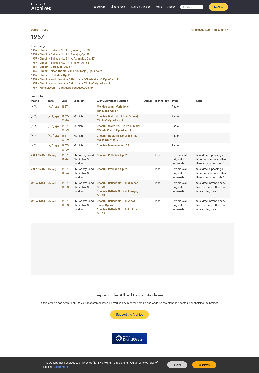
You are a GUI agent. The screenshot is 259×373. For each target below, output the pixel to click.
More (159, 7)
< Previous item (201, 29)
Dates (34, 29)
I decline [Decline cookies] (177, 365)
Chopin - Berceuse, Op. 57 (113, 145)
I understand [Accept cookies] (204, 365)
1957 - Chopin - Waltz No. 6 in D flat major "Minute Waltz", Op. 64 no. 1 (74, 79)
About (171, 7)
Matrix (35, 101)
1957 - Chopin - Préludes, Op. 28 (51, 75)
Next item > (221, 29)
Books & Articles (140, 7)
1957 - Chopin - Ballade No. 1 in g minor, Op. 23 (60, 50)
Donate (218, 7)
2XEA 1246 (38, 169)
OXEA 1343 (38, 183)
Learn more (61, 366)
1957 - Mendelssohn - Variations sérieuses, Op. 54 (62, 87)
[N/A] (53, 106)
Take (51, 101)
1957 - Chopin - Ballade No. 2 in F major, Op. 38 (60, 54)
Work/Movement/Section (112, 101)
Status (148, 101)
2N (52, 183)
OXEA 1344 (38, 201)
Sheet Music (118, 7)
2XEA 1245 (38, 155)
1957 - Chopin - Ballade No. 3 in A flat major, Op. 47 (63, 58)
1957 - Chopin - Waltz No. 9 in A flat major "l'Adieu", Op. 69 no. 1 (70, 83)
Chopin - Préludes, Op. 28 (112, 155)
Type (175, 101)
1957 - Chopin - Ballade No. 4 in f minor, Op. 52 (60, 62)
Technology (161, 101)
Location (79, 101)
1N (52, 155)
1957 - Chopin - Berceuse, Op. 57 (51, 67)
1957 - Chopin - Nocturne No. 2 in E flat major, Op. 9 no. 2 (66, 71)
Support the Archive (129, 314)
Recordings (98, 7)
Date (64, 101)
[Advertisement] (132, 249)
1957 (45, 29)
